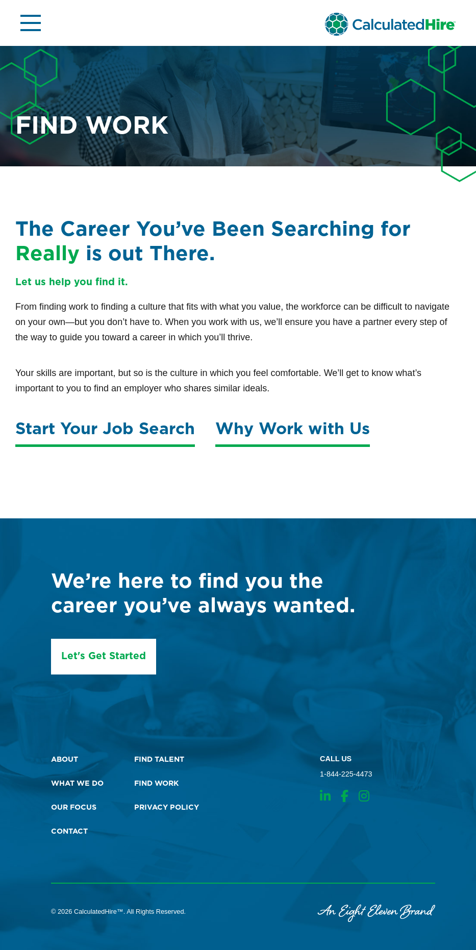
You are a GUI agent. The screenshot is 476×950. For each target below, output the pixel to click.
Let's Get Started (103, 656)
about (64, 759)
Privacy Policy (166, 807)
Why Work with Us (292, 429)
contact (69, 831)
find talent (159, 759)
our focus (73, 807)
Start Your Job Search (105, 429)
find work (156, 783)
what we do (77, 783)
